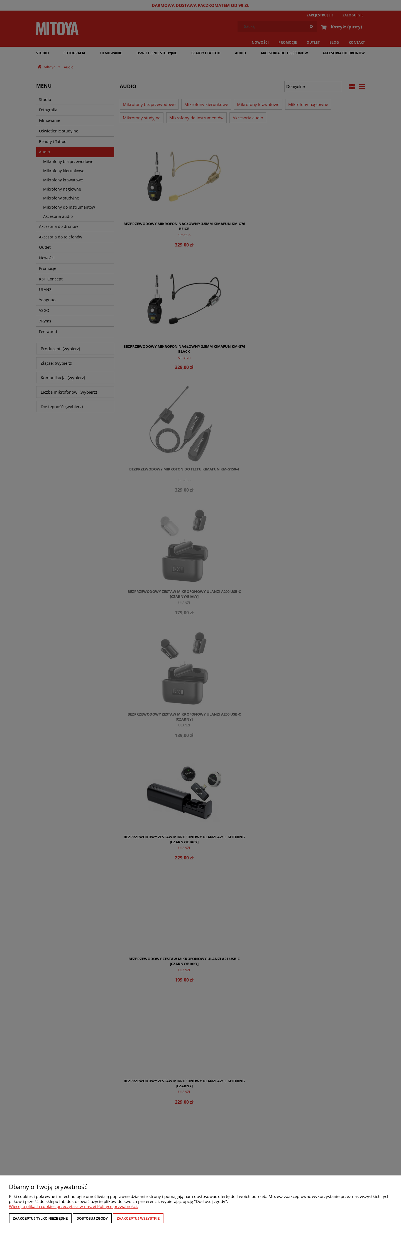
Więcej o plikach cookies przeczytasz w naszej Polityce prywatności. (73, 1206)
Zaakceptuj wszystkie (138, 1219)
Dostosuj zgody (92, 1219)
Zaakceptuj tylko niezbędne (40, 1219)
